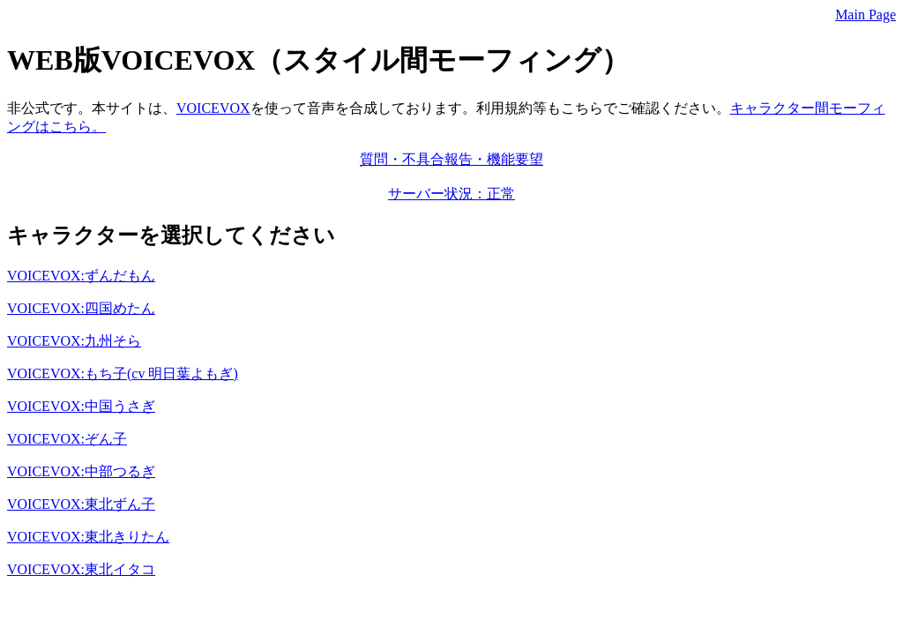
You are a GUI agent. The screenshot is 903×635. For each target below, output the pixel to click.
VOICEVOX (213, 108)
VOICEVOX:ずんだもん (81, 275)
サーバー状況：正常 (451, 193)
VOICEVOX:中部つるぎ (81, 471)
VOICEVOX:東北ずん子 (81, 504)
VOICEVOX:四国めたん (81, 308)
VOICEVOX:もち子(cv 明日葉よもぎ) (122, 373)
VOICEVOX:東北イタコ (81, 569)
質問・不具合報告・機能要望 (451, 159)
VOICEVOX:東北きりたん (88, 536)
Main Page (865, 14)
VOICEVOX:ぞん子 (67, 438)
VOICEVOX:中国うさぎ (81, 406)
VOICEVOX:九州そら (74, 340)
